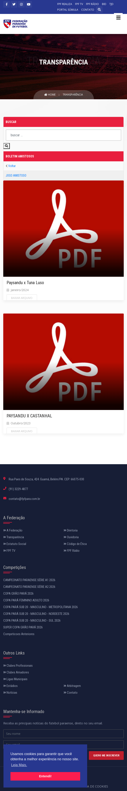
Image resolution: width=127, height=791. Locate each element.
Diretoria (71, 530)
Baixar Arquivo (21, 298)
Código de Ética (75, 544)
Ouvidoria (71, 537)
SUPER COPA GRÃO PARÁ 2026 (23, 627)
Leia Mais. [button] (19, 765)
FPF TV (79, 4)
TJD (111, 4)
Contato (71, 693)
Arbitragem (72, 686)
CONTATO (87, 10)
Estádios (10, 686)
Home (50, 94)
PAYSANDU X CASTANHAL (29, 415)
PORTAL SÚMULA (67, 10)
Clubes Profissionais (18, 666)
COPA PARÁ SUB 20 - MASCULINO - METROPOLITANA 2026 (40, 607)
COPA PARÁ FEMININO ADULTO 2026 (26, 600)
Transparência (73, 94)
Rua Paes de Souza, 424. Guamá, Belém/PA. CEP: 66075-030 (46, 479)
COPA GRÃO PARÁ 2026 (18, 593)
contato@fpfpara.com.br (24, 499)
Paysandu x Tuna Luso (25, 282)
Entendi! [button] (45, 776)
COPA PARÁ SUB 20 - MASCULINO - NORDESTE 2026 (36, 614)
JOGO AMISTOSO (16, 175)
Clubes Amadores (16, 672)
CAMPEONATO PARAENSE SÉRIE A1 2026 (29, 580)
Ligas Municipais (15, 679)
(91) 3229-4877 (18, 489)
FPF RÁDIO (92, 4)
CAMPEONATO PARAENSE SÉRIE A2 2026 (29, 587)
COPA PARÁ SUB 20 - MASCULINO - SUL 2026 (32, 620)
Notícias (10, 693)
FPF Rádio (72, 551)
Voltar (12, 166)
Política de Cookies (91, 786)
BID (104, 4)
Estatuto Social (14, 544)
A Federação (12, 530)
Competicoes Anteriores (18, 634)
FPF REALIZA (64, 4)
